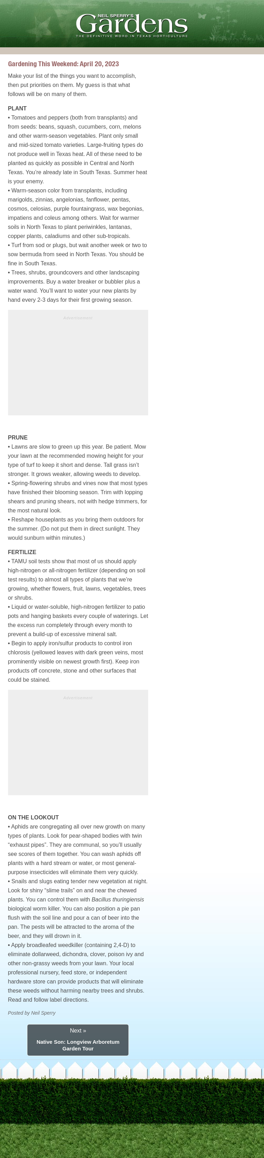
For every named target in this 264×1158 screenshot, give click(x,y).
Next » (78, 1031)
